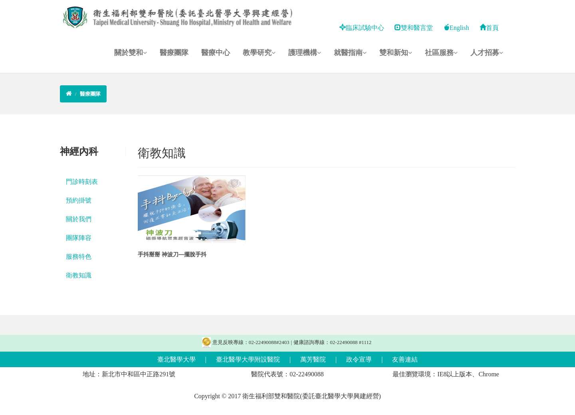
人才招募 (486, 53)
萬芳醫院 (313, 359)
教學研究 (259, 53)
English (456, 27)
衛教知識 (78, 275)
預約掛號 (78, 200)
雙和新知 (395, 53)
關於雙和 (130, 53)
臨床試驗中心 (361, 27)
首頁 (489, 27)
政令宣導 (359, 359)
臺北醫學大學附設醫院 (248, 359)
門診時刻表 (82, 181)
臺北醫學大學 (176, 359)
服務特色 (78, 256)
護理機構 (304, 53)
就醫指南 (350, 53)
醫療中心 (215, 53)
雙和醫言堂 (414, 27)
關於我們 (78, 219)
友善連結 (405, 359)
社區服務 (441, 53)
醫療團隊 (174, 53)
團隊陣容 (78, 237)
